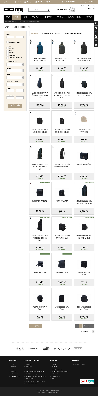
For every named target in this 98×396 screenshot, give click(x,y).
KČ (89, 8)
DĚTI (25, 17)
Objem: (9, 88)
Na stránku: (84, 331)
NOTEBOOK (48, 17)
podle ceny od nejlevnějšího (51, 33)
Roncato (12, 53)
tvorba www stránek (49, 392)
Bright (11, 48)
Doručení (8, 2)
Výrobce (9, 46)
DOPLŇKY (60, 17)
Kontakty (39, 2)
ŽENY (8, 17)
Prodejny (28, 2)
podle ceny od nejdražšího (73, 33)
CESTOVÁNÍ (35, 17)
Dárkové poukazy (74, 17)
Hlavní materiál (12, 61)
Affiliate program (15, 376)
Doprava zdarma (12, 81)
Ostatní (11, 50)
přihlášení (82, 6)
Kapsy (19, 21)
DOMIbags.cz (7, 21)
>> (92, 326)
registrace (89, 6)
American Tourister (16, 57)
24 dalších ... (36, 326)
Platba (18, 2)
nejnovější (34, 33)
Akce (8, 74)
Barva (9, 68)
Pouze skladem (14, 42)
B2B (48, 2)
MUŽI (16, 17)
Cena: (8, 34)
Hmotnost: (10, 95)
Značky (89, 17)
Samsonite (12, 55)
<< (77, 326)
